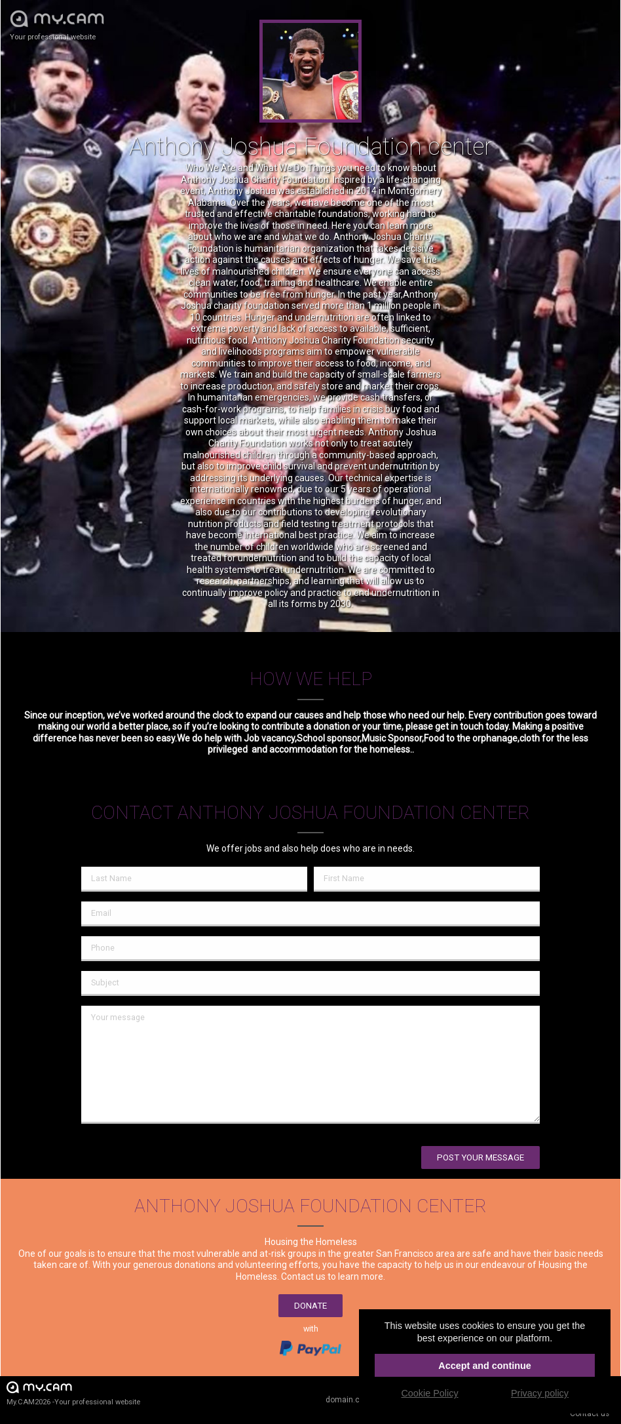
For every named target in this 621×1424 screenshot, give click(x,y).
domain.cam (348, 1399)
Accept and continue (484, 1365)
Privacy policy (540, 1393)
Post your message (480, 1157)
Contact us (589, 1413)
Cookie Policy (429, 1393)
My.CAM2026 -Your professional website (73, 1392)
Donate (310, 1306)
